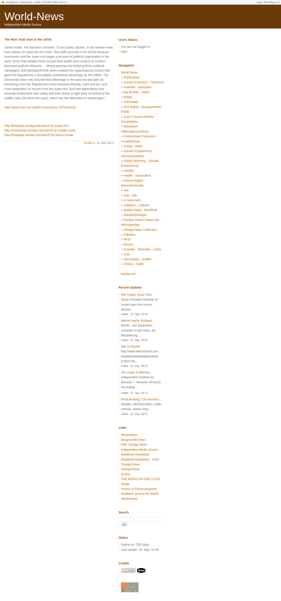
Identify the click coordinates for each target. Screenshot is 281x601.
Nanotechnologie (135, 215)
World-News (34, 16)
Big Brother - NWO (136, 92)
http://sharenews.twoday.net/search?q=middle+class (40, 130)
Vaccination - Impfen (137, 259)
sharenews (26, 2)
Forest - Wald (133, 146)
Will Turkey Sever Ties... (137, 294)
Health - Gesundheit (137, 175)
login (124, 51)
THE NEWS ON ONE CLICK (140, 479)
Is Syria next (132, 200)
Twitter (125, 484)
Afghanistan (131, 77)
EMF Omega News (134, 444)
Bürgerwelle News (133, 439)
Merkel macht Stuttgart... (138, 320)
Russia (128, 244)
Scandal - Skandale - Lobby (142, 249)
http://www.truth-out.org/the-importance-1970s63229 (40, 107)
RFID (127, 239)
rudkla (89, 143)
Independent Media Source (139, 449)
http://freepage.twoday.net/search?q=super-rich (36, 125)
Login (259, 2)
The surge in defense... (136, 372)
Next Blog (269, 2)
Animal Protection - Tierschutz (143, 82)
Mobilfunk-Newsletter (135, 454)
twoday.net (12, 2)
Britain (128, 97)
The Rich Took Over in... (55, 2)
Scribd (125, 474)
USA (37, 2)
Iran (126, 190)
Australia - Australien (137, 87)
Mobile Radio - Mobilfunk (140, 210)
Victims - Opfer (134, 264)
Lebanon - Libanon (136, 205)
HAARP (129, 170)
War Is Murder (130, 346)
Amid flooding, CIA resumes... (141, 399)
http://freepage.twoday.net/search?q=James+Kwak (38, 135)
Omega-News (130, 469)
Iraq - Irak (130, 195)
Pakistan (129, 234)
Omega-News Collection (140, 229)
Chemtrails (131, 102)
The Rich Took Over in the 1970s (28, 39)
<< (277, 2)
